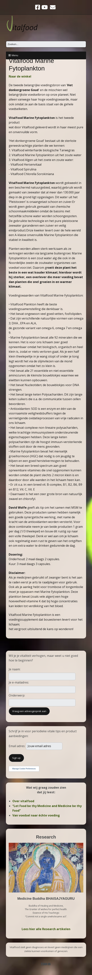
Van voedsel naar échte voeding (36, 815)
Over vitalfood (23, 801)
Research (46, 836)
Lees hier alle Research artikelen (46, 929)
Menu (15, 55)
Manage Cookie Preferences (24, 769)
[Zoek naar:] (46, 44)
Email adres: (17, 746)
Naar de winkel (20, 76)
